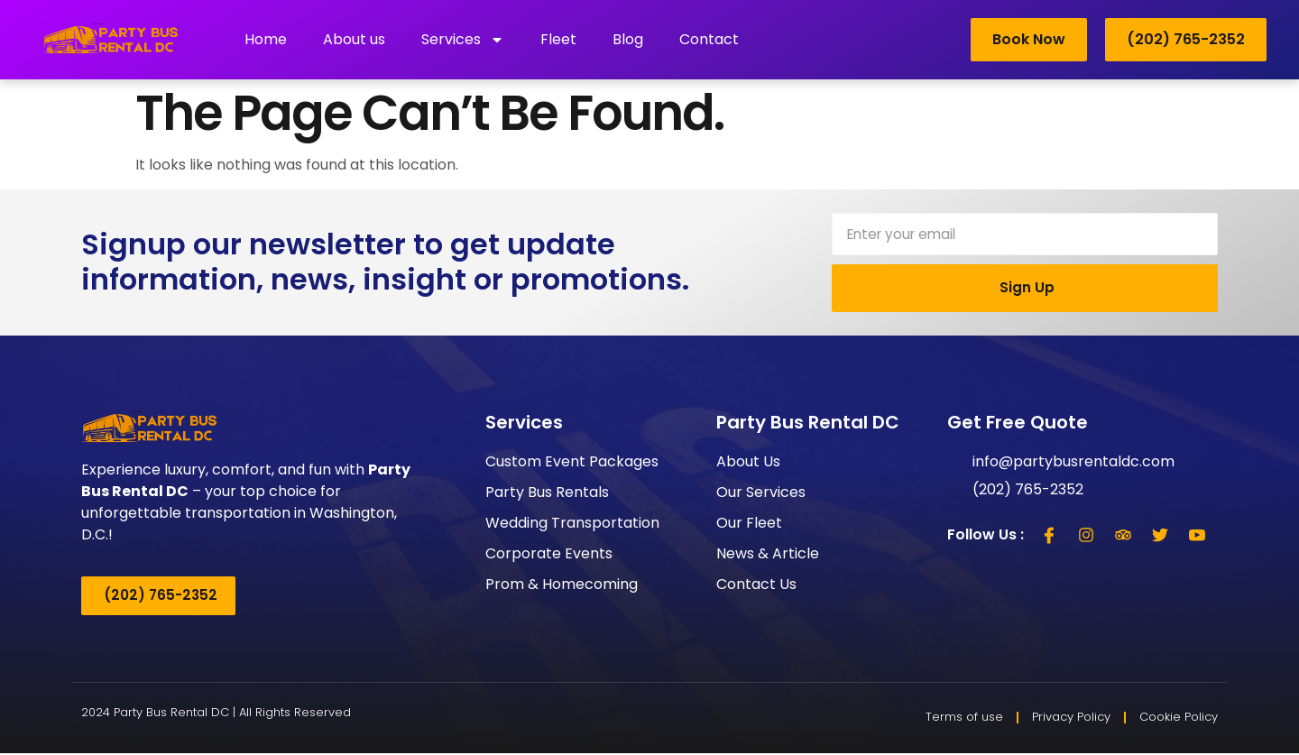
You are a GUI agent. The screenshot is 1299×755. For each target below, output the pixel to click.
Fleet (558, 39)
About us (354, 39)
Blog (628, 39)
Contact (709, 39)
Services (462, 39)
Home (265, 39)
